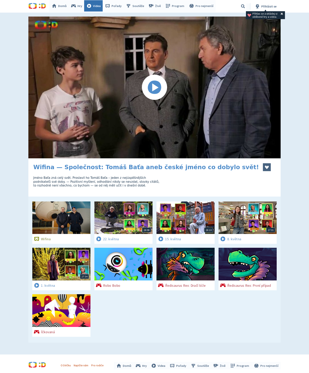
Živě (155, 6)
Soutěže (136, 6)
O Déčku (66, 365)
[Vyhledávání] (243, 6)
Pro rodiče (98, 365)
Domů (60, 6)
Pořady (114, 6)
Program (175, 6)
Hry (77, 6)
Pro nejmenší (201, 6)
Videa (94, 6)
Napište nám (81, 365)
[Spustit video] (154, 87)
